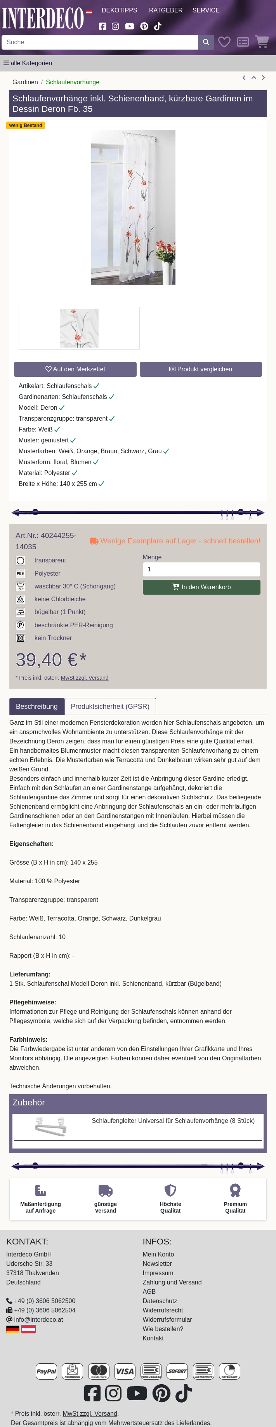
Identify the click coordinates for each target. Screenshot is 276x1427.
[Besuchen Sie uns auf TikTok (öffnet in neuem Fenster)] (158, 25)
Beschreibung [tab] (37, 706)
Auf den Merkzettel (75, 369)
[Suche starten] (206, 42)
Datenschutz (160, 1301)
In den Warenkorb (201, 587)
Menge (152, 557)
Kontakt (153, 1338)
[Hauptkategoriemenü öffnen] (28, 63)
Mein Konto (158, 1254)
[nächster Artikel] (263, 78)
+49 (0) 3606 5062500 (44, 1301)
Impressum (158, 1273)
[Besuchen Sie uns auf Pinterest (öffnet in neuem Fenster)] (144, 25)
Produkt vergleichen (200, 369)
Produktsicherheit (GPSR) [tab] (110, 706)
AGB (149, 1291)
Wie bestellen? (163, 1329)
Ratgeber (166, 10)
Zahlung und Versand (172, 1282)
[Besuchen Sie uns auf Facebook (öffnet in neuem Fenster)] (102, 25)
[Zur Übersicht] (254, 78)
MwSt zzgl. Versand (85, 678)
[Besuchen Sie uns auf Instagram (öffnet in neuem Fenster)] (116, 25)
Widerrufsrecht (163, 1310)
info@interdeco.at (38, 1319)
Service (206, 10)
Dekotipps (119, 10)
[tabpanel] (138, 904)
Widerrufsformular (167, 1319)
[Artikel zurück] (244, 78)
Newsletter (157, 1263)
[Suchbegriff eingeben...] (100, 42)
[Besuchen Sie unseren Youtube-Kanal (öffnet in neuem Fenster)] (130, 25)
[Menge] (202, 569)
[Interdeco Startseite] (43, 17)
